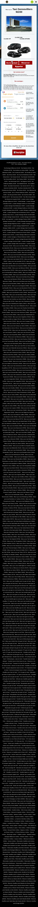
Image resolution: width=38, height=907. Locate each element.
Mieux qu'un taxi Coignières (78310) (22, 316)
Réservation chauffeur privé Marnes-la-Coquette (16, 843)
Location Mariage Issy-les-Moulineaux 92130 (18, 212)
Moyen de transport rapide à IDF (11, 774)
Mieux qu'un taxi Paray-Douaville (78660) (24, 479)
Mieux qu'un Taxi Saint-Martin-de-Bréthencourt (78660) (21, 521)
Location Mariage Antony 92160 (10, 210)
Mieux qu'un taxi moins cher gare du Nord (21, 619)
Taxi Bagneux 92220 (26, 181)
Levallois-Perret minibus (13, 823)
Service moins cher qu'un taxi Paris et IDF (13, 776)
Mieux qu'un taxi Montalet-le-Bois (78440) (24, 452)
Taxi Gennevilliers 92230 (10, 179)
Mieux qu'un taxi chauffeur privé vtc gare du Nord (18, 581)
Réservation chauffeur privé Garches (24, 858)
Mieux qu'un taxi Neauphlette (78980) (26, 465)
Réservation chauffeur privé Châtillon (12, 854)
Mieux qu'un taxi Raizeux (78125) (25, 492)
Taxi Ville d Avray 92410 (29, 197)
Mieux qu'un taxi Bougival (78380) (20, 285)
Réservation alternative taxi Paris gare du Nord (21, 712)
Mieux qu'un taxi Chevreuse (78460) (20, 312)
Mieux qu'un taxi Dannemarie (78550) (21, 330)
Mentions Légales (22, 164)
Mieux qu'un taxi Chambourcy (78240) (24, 301)
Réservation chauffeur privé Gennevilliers (13, 861)
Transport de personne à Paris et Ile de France (23, 736)
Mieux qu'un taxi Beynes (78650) (23, 270)
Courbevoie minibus (19, 821)
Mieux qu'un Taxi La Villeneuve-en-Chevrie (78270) (15, 567)
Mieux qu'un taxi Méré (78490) (23, 432)
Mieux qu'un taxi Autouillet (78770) (16, 261)
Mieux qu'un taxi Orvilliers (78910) (19, 476)
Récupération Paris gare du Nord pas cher (13, 701)
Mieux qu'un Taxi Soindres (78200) (20, 534)
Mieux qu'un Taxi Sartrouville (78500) (13, 530)
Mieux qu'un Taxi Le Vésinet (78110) (17, 563)
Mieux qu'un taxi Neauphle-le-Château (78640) (14, 463)
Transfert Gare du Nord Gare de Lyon (17, 661)
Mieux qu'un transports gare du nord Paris (13, 632)
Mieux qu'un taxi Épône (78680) (27, 341)
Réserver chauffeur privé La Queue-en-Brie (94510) (16, 874)
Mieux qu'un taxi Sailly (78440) (15, 505)
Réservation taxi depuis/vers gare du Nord (13, 710)
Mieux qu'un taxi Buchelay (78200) (18, 294)
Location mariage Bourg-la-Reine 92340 (25, 239)
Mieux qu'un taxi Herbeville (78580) (22, 383)
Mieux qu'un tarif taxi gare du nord (18, 627)
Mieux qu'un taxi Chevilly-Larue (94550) (21, 803)
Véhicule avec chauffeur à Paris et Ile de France (22, 732)
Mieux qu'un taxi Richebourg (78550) (23, 496)
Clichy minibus (24, 823)
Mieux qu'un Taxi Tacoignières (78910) (16, 541)
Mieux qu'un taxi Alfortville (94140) (18, 790)
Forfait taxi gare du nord (27, 707)
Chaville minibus (16, 810)
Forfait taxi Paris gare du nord (21, 714)
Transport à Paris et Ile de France (14, 730)
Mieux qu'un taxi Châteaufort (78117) (20, 305)
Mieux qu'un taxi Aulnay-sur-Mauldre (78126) (24, 263)
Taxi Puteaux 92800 (22, 179)
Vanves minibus (12, 841)
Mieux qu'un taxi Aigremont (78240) (23, 248)
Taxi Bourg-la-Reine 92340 (14, 194)
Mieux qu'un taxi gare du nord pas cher (16, 594)
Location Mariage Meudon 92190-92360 (25, 214)
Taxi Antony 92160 (11, 174)
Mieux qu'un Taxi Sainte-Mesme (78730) (24, 528)
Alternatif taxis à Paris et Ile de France (11, 750)
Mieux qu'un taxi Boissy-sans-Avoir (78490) (24, 281)
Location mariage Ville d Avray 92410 (16, 243)
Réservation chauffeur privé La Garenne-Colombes (21, 865)
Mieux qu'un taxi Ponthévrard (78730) (22, 485)
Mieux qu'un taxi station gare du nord (22, 614)
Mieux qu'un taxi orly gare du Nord (23, 634)
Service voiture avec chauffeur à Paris (20, 754)
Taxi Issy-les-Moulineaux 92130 (25, 174)
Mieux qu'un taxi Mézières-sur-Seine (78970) (23, 441)
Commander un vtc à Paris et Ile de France (14, 739)
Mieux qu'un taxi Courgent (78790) (25, 321)
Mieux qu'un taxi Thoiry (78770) (19, 552)
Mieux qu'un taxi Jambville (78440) (12, 390)
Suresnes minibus (19, 816)
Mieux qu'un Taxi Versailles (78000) (13, 561)
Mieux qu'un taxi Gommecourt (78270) (17, 365)
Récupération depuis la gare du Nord (26, 685)
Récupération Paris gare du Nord (18, 694)
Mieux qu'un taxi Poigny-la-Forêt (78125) (18, 483)
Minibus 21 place (22, 825)
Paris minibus (22, 827)
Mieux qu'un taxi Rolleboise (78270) (25, 501)
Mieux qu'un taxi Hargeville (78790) (16, 381)
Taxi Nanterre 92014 (26, 168)
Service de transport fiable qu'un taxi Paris (23, 759)
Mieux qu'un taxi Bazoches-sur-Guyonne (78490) (14, 265)
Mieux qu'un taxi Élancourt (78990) (17, 336)
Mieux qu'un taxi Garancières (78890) (16, 359)
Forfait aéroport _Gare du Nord (14, 659)
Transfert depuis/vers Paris (28, 745)
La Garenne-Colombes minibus (22, 818)
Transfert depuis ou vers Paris (24, 761)
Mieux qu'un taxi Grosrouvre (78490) (26, 370)
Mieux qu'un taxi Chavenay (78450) (17, 310)
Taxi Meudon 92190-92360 (27, 177)
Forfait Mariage (21, 201)
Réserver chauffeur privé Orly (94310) (12, 894)
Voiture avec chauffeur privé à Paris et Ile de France (21, 743)
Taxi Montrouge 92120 (14, 181)
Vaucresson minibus (8, 814)
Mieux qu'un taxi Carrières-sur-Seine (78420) (14, 299)
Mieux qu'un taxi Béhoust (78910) (20, 268)
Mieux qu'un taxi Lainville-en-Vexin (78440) (21, 399)
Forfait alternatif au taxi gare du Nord (26, 705)
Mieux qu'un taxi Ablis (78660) (20, 245)
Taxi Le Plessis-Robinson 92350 (20, 192)
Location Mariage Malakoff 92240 (20, 225)
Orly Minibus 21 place (12, 827)
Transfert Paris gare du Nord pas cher (25, 699)
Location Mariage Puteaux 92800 (22, 219)
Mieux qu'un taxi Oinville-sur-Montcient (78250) (19, 470)
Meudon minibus (24, 836)
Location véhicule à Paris (11, 723)
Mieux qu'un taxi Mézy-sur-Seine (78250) (14, 443)
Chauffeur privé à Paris (29, 721)
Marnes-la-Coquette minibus (18, 812)
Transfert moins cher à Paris (11, 719)
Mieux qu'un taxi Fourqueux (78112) (22, 361)
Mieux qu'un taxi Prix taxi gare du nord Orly (23, 630)
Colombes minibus (9, 818)
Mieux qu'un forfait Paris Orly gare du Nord (16, 641)
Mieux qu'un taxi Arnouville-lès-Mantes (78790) (19, 254)
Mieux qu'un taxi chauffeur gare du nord (16, 607)
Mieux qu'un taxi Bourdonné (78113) (22, 288)
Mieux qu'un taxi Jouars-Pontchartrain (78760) (19, 392)
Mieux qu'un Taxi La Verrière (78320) (25, 559)
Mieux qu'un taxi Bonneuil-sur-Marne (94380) (14, 794)
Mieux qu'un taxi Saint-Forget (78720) (16, 510)
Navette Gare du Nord (18, 656)
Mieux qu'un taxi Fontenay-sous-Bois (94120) (14, 807)
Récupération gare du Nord (27, 683)
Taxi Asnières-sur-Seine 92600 (20, 170)
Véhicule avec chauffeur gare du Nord (25, 679)
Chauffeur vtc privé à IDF (12, 772)
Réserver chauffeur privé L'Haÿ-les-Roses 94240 (16, 885)
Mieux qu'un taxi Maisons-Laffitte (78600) (18, 414)
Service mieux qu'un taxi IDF (10, 765)
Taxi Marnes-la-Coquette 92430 (12, 199)
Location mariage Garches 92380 (12, 241)
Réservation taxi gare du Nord (12, 707)
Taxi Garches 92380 (27, 194)
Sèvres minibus (30, 812)
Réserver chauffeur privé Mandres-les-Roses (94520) (21, 883)
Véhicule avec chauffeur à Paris (14, 721)
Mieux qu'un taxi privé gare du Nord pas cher (17, 585)
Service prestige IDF (10, 767)
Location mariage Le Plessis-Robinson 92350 (18, 237)
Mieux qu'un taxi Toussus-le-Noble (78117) (18, 550)
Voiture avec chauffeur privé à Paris (12, 745)
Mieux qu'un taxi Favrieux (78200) (23, 339)
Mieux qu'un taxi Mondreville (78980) (17, 450)
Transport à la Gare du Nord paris (21, 663)
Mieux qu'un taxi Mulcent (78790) (26, 461)
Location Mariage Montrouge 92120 (25, 221)
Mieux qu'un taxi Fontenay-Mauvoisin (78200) (23, 350)
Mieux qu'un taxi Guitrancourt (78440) (16, 374)
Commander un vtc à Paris (9, 725)
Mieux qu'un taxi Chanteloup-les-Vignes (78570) (15, 303)
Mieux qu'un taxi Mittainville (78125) (12, 448)
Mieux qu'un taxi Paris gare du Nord (22, 596)
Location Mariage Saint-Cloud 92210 (25, 228)
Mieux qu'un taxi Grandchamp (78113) (22, 368)
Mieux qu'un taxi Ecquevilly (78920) (12, 334)
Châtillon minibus (21, 834)
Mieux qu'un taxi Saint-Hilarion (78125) (25, 514)
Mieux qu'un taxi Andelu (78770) (26, 250)
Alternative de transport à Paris (17, 756)
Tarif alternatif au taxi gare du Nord (21, 703)
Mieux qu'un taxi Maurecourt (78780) (17, 428)
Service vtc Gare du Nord (17, 665)
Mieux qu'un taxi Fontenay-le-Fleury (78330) (15, 352)
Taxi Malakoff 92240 (22, 183)
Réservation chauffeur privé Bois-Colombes (18, 847)
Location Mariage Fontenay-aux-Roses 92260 (18, 232)
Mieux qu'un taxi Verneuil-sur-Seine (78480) (18, 556)
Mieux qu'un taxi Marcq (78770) (15, 419)
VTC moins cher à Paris (23, 725)
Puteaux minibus (29, 816)
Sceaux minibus (18, 838)
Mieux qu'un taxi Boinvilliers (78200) (22, 274)
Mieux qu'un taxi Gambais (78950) (11, 356)
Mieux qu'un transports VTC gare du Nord (21, 650)
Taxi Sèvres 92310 (21, 190)
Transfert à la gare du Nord (13, 683)
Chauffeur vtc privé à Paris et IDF (17, 783)
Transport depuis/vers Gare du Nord (15, 667)
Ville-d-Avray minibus (26, 810)
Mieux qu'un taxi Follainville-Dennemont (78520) (15, 348)
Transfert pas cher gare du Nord (15, 690)
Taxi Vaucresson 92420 (16, 197)
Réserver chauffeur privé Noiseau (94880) (23, 892)
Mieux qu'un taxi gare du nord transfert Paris (13, 590)
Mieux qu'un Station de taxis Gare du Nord (16, 623)
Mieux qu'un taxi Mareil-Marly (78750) (21, 421)
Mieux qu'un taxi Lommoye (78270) (26, 405)
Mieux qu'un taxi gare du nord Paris (12, 605)
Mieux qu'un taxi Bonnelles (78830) (12, 283)
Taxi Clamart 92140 (15, 177)
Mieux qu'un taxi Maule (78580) (14, 425)
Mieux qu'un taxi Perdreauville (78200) (12, 481)
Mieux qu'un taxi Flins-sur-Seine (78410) (24, 345)
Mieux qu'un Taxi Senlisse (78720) (26, 536)
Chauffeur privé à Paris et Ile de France (12, 734)
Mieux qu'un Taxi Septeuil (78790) (11, 539)
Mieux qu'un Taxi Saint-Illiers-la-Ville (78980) (14, 516)
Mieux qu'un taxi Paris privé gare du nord (24, 587)
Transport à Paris (23, 719)
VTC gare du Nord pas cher (23, 674)
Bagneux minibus (24, 830)
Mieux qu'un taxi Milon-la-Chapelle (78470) (23, 445)
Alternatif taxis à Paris (30, 747)
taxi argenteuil (9, 219)
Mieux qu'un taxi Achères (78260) (12, 252)
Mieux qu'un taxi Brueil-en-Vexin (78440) (17, 292)
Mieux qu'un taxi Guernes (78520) (22, 376)
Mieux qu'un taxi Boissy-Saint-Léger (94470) (23, 792)
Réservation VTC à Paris (28, 716)
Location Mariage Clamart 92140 (11, 217)
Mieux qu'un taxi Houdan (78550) (26, 385)
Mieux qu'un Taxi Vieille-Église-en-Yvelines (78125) (22, 565)
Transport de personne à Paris (25, 723)
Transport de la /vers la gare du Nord (12, 687)
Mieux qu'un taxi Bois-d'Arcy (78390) (25, 277)
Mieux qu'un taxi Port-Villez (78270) (27, 488)
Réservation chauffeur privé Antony (25, 841)
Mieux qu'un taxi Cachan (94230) (23, 796)
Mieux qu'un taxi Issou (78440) (27, 388)
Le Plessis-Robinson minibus (22, 832)
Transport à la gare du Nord (9, 685)
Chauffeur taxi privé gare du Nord (12, 681)
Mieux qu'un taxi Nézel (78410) (11, 468)
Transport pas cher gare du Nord (18, 692)
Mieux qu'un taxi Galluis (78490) (26, 354)
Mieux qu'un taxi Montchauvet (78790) (14, 454)
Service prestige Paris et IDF (14, 781)
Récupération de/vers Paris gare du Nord (20, 696)
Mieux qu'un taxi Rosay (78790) (10, 503)
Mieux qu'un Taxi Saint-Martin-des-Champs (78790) (16, 523)
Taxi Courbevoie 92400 (18, 172)
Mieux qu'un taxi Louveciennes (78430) (17, 410)
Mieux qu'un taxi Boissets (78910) (12, 279)
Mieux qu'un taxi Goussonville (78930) (12, 372)
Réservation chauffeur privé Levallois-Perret (14, 867)
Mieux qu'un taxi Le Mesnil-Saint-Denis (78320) (19, 436)
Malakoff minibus (31, 834)
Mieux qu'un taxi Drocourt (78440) (25, 332)
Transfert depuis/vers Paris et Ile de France (13, 747)
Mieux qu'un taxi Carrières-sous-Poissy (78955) (23, 296)
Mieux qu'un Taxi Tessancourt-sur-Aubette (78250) (19, 545)
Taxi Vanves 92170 (25, 185)
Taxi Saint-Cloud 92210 (13, 185)
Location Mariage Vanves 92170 (10, 230)
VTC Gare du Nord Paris (26, 676)
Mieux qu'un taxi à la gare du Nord (14, 612)
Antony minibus (13, 825)
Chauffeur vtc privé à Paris (9, 761)
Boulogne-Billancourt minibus (12, 836)
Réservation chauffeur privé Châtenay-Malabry (23, 852)
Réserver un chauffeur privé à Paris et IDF (17, 752)
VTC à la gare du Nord (23, 672)
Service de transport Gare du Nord (18, 670)
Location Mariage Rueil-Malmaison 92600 (14, 205)
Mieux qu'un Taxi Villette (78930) (17, 572)
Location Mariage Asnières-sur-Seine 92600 (23, 203)
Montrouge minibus (11, 834)
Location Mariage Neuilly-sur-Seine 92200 (23, 208)
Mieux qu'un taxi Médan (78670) (21, 430)
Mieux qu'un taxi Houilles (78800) (10, 388)
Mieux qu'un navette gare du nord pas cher (21, 645)
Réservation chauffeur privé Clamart (18, 856)
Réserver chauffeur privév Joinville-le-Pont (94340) (21, 872)
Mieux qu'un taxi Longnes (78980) (11, 408)
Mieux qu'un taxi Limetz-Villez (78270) (16, 403)
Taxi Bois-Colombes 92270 (24, 188)
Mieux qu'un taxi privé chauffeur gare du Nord (22, 603)
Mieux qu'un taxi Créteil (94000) (27, 805)
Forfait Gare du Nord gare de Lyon (15, 654)
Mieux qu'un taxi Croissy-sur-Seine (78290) (18, 325)
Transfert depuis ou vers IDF (27, 772)
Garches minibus (27, 814)
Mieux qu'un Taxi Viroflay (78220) (16, 576)
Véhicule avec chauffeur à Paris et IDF (12, 787)
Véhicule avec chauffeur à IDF (27, 774)
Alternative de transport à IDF (23, 767)
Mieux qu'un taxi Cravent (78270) (11, 323)
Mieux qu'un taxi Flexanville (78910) (13, 343)
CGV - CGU (14, 164)
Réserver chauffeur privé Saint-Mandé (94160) (18, 898)
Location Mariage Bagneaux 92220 (12, 223)
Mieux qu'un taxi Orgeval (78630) (17, 474)
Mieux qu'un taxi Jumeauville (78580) (17, 396)
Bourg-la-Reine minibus (13, 830)
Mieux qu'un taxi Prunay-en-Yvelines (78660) (14, 490)
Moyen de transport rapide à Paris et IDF (23, 785)
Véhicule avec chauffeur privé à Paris (25, 763)
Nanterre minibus (18, 814)
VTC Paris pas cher (19, 741)
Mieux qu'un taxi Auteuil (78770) (15, 259)
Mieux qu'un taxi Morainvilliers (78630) (17, 459)
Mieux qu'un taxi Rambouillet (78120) (14, 494)
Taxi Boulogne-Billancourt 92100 (12, 168)
